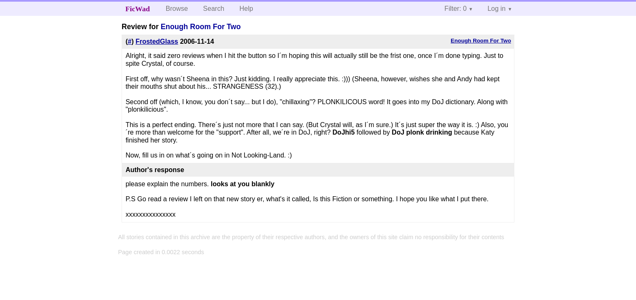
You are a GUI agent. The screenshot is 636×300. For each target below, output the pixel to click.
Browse (177, 8)
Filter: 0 (455, 8)
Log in (496, 8)
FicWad (137, 9)
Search (213, 8)
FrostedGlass (156, 41)
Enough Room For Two (201, 26)
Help (246, 8)
